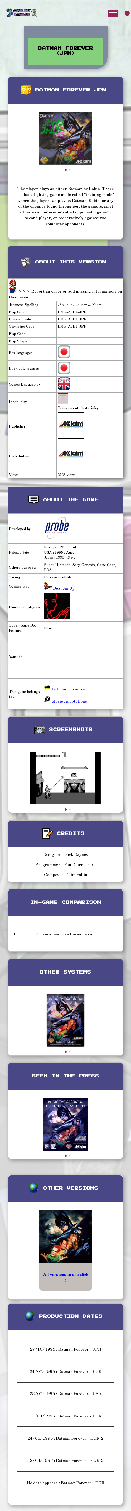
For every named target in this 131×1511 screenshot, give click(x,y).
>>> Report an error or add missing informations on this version (65, 294)
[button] (66, 170)
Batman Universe (64, 689)
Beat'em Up (63, 588)
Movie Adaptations (65, 701)
